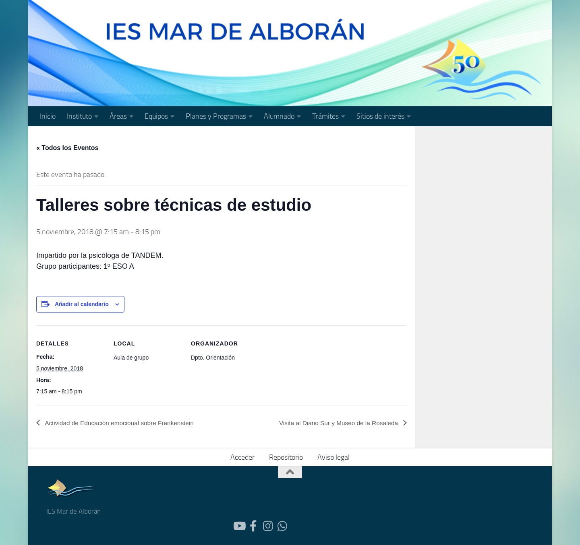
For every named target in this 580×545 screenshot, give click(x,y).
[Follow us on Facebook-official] (253, 526)
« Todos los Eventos (67, 147)
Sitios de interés (380, 116)
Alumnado (279, 116)
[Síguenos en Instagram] (267, 526)
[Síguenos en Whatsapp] (282, 526)
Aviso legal (333, 457)
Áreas (118, 116)
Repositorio (286, 457)
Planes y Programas (216, 116)
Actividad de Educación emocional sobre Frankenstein (122, 423)
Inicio (48, 116)
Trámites (325, 116)
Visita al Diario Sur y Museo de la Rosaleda (336, 423)
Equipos (156, 116)
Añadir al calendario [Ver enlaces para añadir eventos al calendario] (82, 304)
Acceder (242, 457)
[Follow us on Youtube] (238, 526)
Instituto (79, 116)
